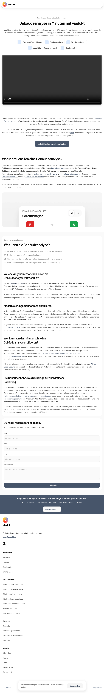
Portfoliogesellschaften (14, 356)
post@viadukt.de (9, 537)
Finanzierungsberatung (14, 399)
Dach (72, 132)
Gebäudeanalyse (17, 283)
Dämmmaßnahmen (10, 177)
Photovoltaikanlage (70, 174)
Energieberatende (51, 353)
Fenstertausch (45, 396)
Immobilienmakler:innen (70, 353)
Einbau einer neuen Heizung (45, 174)
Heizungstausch (10, 396)
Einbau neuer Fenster (34, 177)
